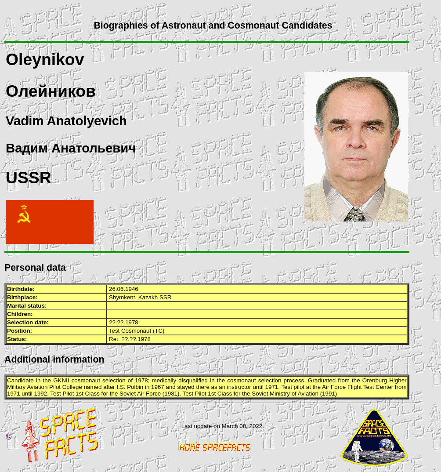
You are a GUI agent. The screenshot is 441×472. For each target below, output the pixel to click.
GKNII (61, 380)
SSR (165, 297)
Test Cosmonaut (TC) (137, 330)
